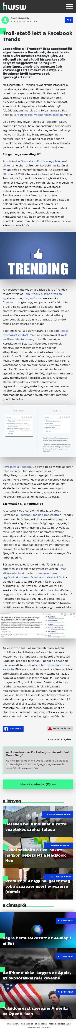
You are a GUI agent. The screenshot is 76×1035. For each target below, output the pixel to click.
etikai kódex (41, 1024)
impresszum (13, 1024)
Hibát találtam (59, 729)
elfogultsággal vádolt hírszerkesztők (38, 114)
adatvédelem (34, 1028)
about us (46, 1028)
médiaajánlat (27, 1024)
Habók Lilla (23, 18)
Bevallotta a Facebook (18, 466)
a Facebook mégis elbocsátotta (37, 514)
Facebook (13, 729)
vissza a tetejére (59, 739)
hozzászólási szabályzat (60, 1024)
